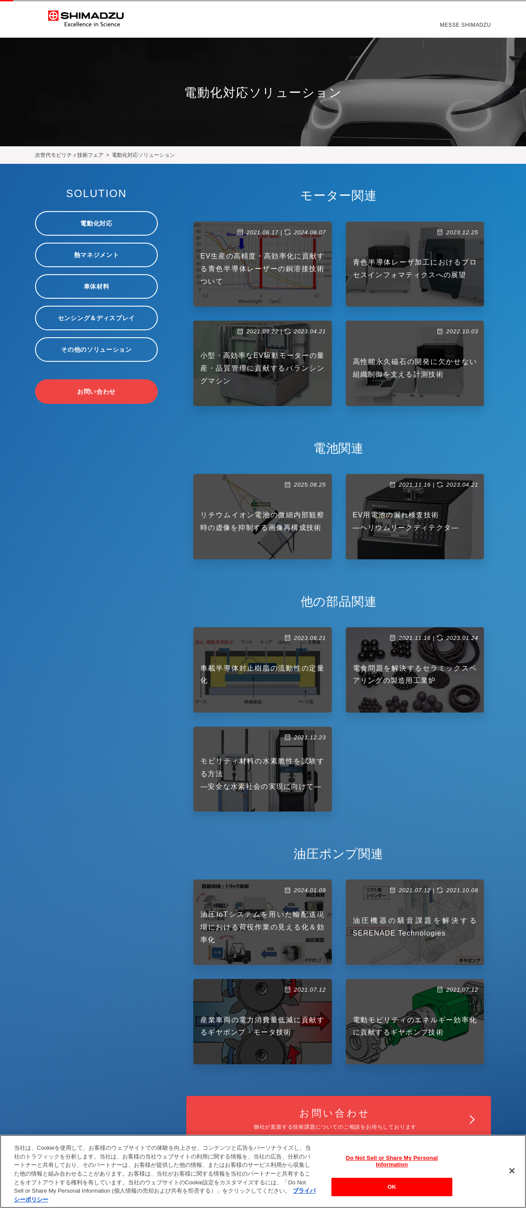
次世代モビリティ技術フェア (69, 155)
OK (391, 1190)
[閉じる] (512, 1174)
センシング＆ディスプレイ (96, 317)
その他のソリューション (96, 349)
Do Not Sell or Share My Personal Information (392, 1165)
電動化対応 (96, 223)
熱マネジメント (96, 254)
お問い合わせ (96, 391)
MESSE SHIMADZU (465, 26)
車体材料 (97, 286)
